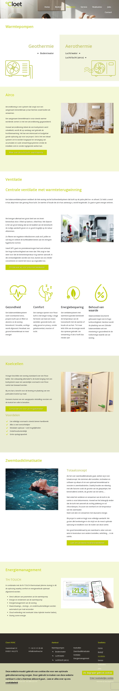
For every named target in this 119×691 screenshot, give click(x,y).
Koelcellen (77, 648)
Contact (108, 12)
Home (47, 7)
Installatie (70, 7)
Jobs (109, 7)
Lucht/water (73, 53)
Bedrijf (58, 7)
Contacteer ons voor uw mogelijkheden (26, 409)
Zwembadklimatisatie (81, 651)
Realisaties (97, 7)
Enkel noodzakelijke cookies (101, 678)
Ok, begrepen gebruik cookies (97, 673)
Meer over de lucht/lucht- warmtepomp (26, 152)
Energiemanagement (81, 658)
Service (84, 7)
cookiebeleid (12, 682)
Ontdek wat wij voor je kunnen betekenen (27, 267)
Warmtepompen (58, 648)
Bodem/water (45, 53)
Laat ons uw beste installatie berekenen (87, 543)
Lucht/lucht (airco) (76, 57)
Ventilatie (76, 655)
